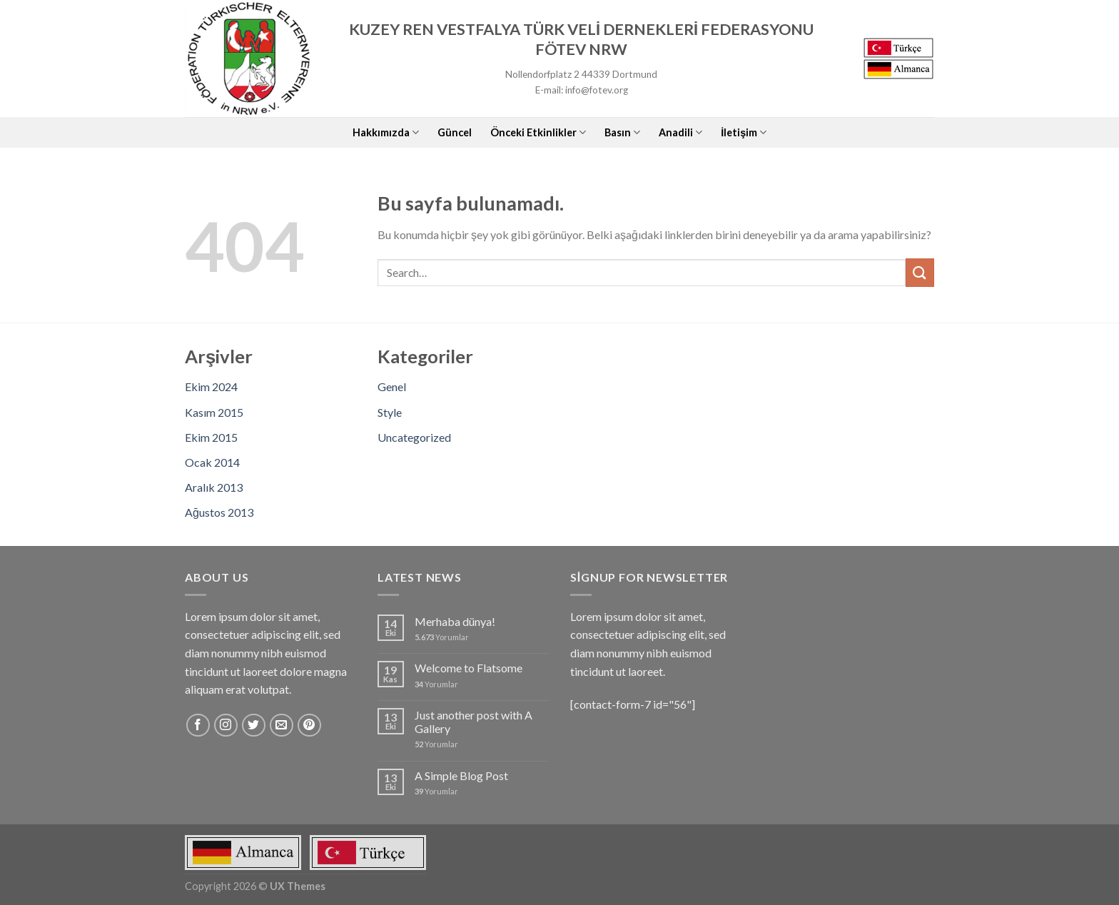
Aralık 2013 (214, 487)
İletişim (743, 132)
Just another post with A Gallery (473, 721)
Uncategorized (414, 437)
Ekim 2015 (211, 437)
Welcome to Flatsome (468, 667)
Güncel (454, 132)
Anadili (680, 132)
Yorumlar (442, 637)
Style (390, 412)
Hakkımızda (386, 132)
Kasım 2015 (214, 412)
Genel (392, 386)
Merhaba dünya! (455, 621)
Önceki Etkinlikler (538, 132)
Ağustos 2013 (219, 512)
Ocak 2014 (212, 462)
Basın (622, 132)
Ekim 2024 (211, 386)
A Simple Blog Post (461, 775)
